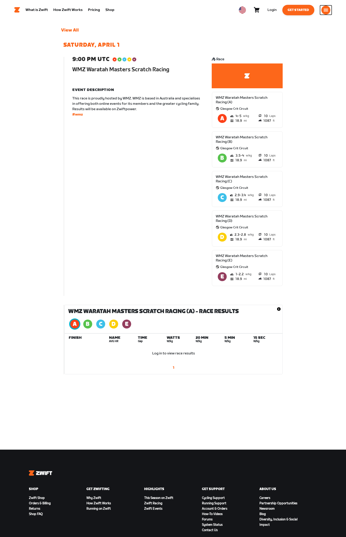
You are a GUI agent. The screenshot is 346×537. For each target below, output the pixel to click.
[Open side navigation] (326, 10)
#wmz (77, 114)
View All (70, 30)
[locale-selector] (242, 10)
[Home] (17, 10)
